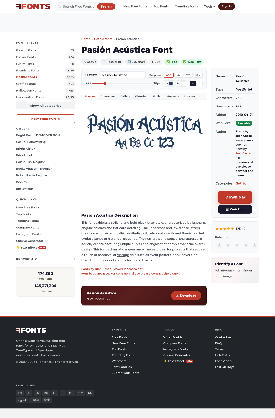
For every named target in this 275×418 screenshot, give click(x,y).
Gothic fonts (103, 39)
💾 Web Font (235, 209)
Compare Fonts (27, 227)
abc (178, 75)
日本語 (35, 400)
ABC (168, 75)
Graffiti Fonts (26, 84)
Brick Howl (24, 155)
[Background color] (183, 83)
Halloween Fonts (28, 90)
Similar (157, 96)
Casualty (22, 128)
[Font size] (122, 83)
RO (46, 393)
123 (188, 75)
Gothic (241, 183)
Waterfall (141, 96)
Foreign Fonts (26, 50)
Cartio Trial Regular (30, 162)
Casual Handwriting (31, 142)
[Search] (85, 6)
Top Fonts (161, 6)
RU (90, 393)
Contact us (223, 337)
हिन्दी (47, 400)
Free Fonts (120, 337)
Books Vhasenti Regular (34, 168)
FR (55, 393)
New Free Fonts (135, 6)
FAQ (218, 343)
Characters (108, 96)
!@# (198, 75)
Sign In (227, 6)
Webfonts (119, 361)
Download (186, 295)
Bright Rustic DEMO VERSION (38, 135)
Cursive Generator (29, 241)
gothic (121, 233)
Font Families (122, 367)
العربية (22, 400)
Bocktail (22, 182)
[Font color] (170, 83)
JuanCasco (101, 273)
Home (85, 39)
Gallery (125, 96)
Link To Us (222, 355)
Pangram (155, 75)
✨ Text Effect (31, 247)
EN (20, 393)
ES (37, 393)
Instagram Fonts (28, 234)
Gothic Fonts (26, 77)
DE (29, 393)
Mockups (173, 96)
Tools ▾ (209, 6)
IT (62, 393)
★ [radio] (219, 245)
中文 (80, 393)
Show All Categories (45, 105)
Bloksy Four (24, 188)
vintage (123, 255)
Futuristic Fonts (27, 70)
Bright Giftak (25, 148)
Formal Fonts (26, 57)
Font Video (223, 361)
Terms (220, 349)
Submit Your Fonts (125, 373)
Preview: (91, 75)
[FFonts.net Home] (33, 6)
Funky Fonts (25, 64)
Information (192, 96)
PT (71, 393)
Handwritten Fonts (30, 97)
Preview (89, 96)
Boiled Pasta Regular (31, 175)
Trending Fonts (186, 6)
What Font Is (172, 337)
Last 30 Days (224, 367)
